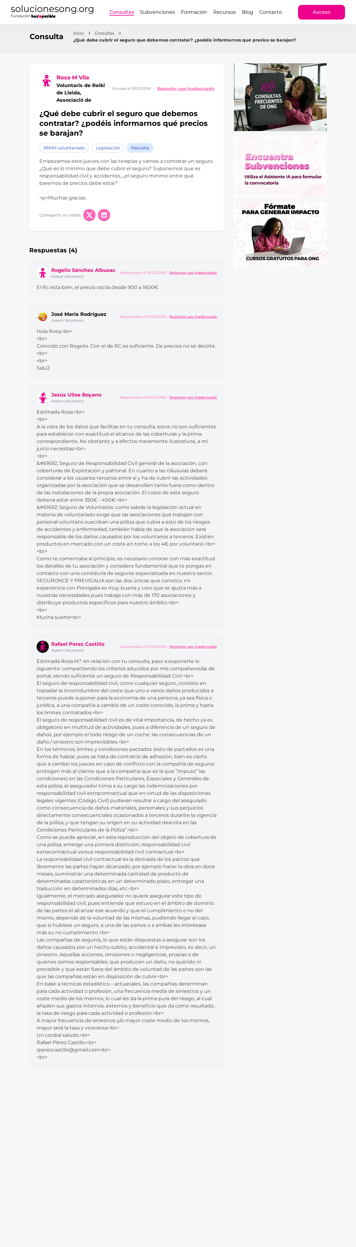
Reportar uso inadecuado (185, 88)
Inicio (78, 33)
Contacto (270, 12)
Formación (194, 12)
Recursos (224, 12)
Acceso (321, 12)
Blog (247, 12)
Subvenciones (157, 12)
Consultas (122, 12)
